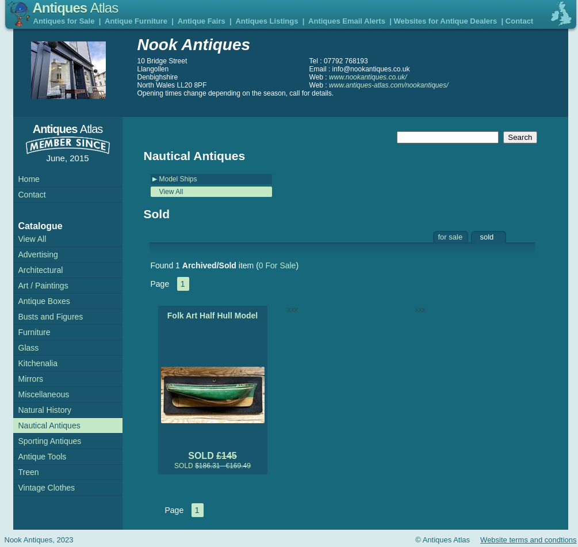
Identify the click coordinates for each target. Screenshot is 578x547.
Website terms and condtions (528, 539)
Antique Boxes (44, 301)
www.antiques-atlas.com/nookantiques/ (388, 85)
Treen (28, 472)
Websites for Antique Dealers (445, 21)
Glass (28, 347)
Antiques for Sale (64, 21)
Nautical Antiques (49, 425)
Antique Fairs (201, 21)
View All (171, 192)
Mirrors (31, 378)
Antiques (75, 8)
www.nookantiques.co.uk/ (368, 77)
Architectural (40, 270)
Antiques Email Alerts (346, 21)
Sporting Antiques (50, 441)
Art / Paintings (43, 285)
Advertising (38, 254)
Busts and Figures (50, 316)
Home (29, 179)
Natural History (45, 410)
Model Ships (178, 179)
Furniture (34, 332)
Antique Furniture (136, 21)
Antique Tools (42, 456)
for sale (450, 237)
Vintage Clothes (46, 487)
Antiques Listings (266, 21)
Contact (519, 21)
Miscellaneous (44, 394)
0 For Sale (277, 265)
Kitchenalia (38, 363)
